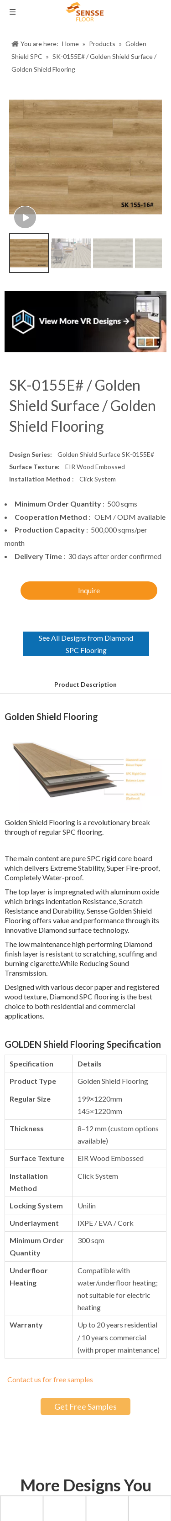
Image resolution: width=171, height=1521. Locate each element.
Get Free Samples (85, 1406)
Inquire (89, 590)
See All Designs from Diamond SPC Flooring (86, 643)
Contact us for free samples (50, 1379)
